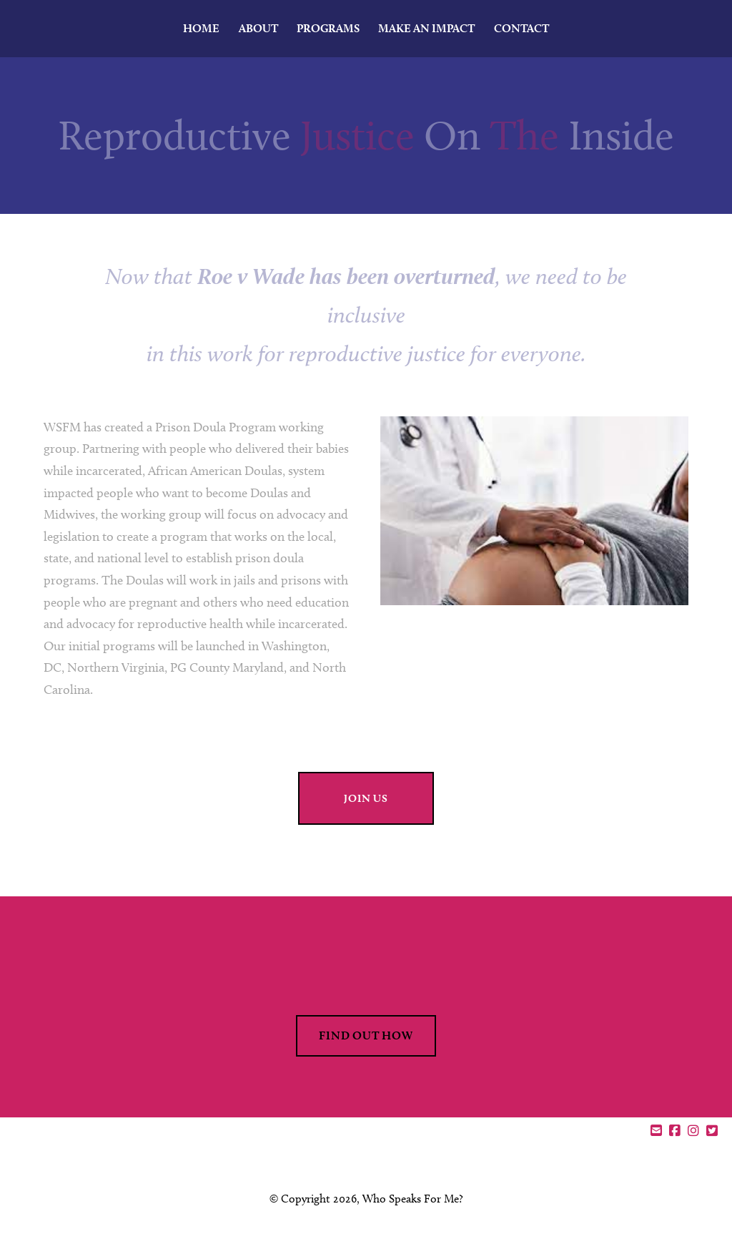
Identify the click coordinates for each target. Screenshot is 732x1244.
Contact (521, 28)
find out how (366, 1035)
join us (365, 798)
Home (201, 28)
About (258, 28)
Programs (328, 28)
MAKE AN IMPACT (426, 28)
